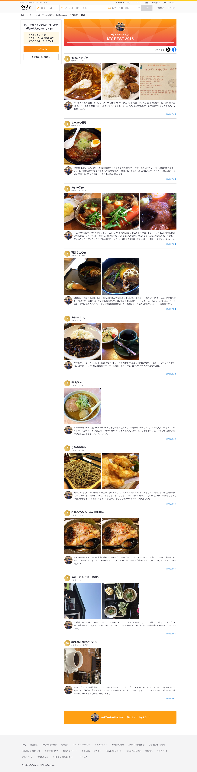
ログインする (41, 49)
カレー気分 (77, 187)
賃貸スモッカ (42, 757)
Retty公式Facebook (113, 751)
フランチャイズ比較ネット (63, 757)
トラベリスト (83, 757)
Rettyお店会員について (31, 751)
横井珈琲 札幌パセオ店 (84, 642)
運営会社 (33, 745)
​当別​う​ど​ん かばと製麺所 (85, 577)
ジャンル (138, 3)
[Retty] (26, 7)
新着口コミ (156, 3)
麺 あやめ (76, 382)
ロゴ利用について (52, 751)
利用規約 (64, 745)
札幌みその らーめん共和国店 (87, 512)
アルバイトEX (27, 757)
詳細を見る (170, 114)
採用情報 (149, 751)
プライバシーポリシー (81, 745)
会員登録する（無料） (41, 57)
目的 (147, 3)
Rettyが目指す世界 (49, 745)
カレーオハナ (78, 317)
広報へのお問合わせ (136, 745)
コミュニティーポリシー (91, 751)
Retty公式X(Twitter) (133, 751)
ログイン (171, 8)
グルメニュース (169, 3)
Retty (24, 745)
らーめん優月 (78, 122)
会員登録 (160, 8)
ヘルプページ (162, 751)
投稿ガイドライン (70, 751)
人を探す (119, 2)
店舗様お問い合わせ (157, 745)
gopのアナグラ (79, 57)
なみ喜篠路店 (78, 447)
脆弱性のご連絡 (118, 745)
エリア (129, 3)
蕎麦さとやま (78, 252)
